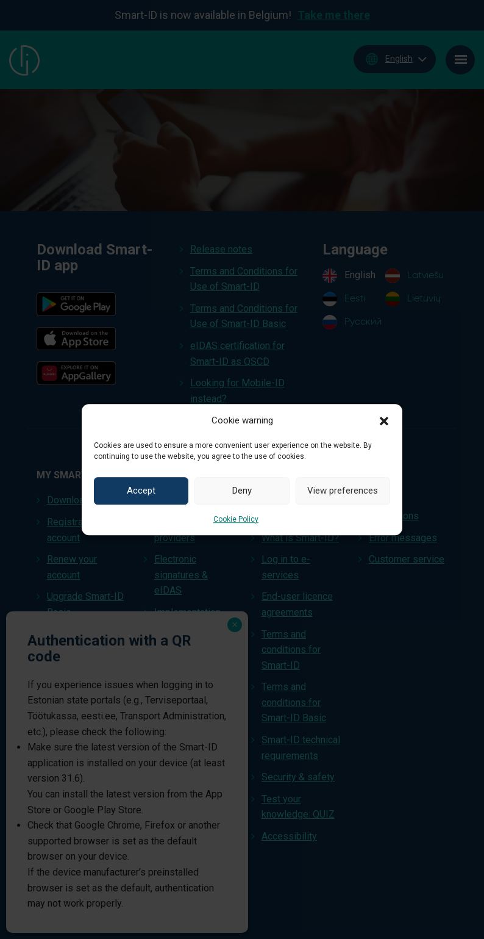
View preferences (342, 490)
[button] (384, 420)
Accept (141, 490)
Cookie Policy (235, 519)
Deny (242, 490)
